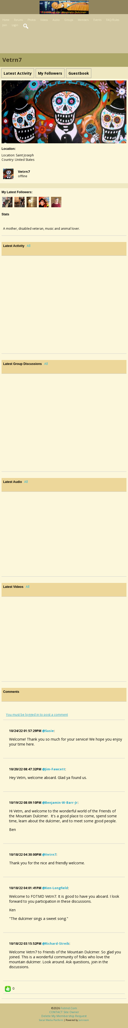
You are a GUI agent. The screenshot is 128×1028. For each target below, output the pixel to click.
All (28, 246)
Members (83, 20)
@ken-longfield (55, 888)
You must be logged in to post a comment (37, 714)
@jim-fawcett (53, 769)
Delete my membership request (64, 1016)
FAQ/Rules (112, 20)
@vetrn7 (49, 854)
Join (4, 25)
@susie (48, 731)
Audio (56, 20)
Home (5, 20)
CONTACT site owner (64, 1012)
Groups (68, 20)
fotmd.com (69, 1008)
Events (97, 20)
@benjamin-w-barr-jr (60, 802)
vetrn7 (24, 171)
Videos (44, 20)
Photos (32, 20)
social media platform (51, 1020)
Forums (18, 20)
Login (15, 25)
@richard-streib (55, 943)
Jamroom (84, 1020)
